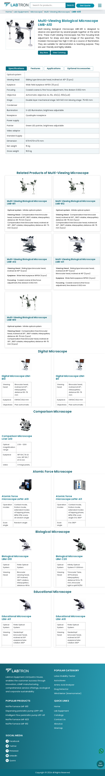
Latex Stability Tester (64, 676)
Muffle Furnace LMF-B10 (17, 706)
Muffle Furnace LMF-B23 (17, 719)
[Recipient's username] (48, 5)
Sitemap (58, 728)
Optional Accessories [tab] (78, 68)
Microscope (36, 11)
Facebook (12, 741)
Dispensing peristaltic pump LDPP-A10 (24, 710)
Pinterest (12, 750)
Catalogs (59, 715)
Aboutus (58, 723)
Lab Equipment (21, 11)
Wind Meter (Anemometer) (67, 693)
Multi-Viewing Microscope (57, 11)
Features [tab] (35, 68)
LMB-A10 (76, 11)
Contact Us (60, 719)
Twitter (11, 746)
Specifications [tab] (16, 68)
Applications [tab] (54, 68)
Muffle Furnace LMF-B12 (17, 723)
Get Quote (85, 5)
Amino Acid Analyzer (64, 684)
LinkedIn (11, 755)
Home (9, 11)
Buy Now (44, 52)
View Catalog (59, 52)
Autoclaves (59, 680)
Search (70, 5)
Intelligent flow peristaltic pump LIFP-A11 (25, 715)
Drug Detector (61, 689)
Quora (11, 760)
